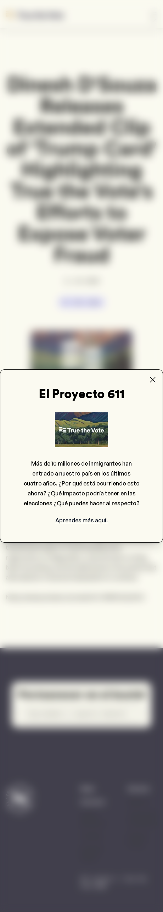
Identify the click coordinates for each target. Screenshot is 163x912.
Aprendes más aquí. (81, 520)
